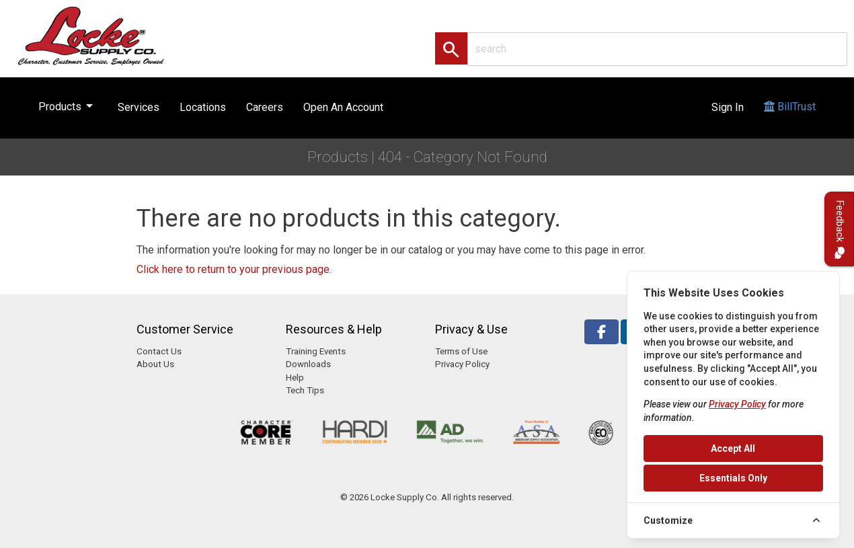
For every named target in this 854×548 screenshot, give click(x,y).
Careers (264, 107)
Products (68, 103)
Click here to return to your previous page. (234, 269)
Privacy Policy (462, 364)
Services (138, 107)
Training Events (316, 351)
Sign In (727, 107)
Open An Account (343, 107)
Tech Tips (305, 390)
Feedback (839, 229)
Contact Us (159, 351)
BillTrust (790, 119)
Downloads (308, 364)
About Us (155, 364)
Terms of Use (461, 351)
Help (295, 378)
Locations (203, 107)
